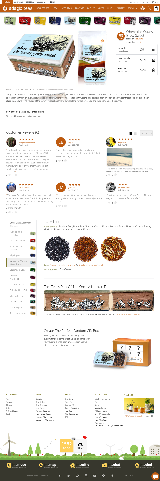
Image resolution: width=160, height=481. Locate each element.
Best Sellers (40, 402)
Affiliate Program (101, 411)
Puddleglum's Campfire (16, 233)
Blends (9, 405)
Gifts (8, 408)
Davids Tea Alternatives (45, 420)
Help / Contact (100, 420)
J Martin (139, 42)
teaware (79, 8)
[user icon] (61, 142)
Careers (98, 402)
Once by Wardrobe (14, 277)
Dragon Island (16, 301)
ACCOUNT (134, 2)
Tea (7, 399)
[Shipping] (145, 2)
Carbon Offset (71, 405)
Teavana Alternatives (44, 417)
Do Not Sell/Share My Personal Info (109, 426)
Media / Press (100, 408)
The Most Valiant (17, 240)
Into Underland (17, 295)
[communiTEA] (143, 8)
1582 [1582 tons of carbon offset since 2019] (66, 444)
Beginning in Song (17, 269)
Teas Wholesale (101, 417)
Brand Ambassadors (103, 414)
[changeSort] (146, 133)
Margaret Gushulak (27, 142)
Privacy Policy (128, 475)
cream (54, 265)
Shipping (39, 399)
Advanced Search (43, 411)
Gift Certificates (12, 411)
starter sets (43, 8)
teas (56, 8)
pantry (120, 8)
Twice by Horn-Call (18, 290)
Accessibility (99, 423)
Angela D (122, 142)
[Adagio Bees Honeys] (52, 2)
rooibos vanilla (67, 265)
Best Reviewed (41, 405)
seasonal (133, 8)
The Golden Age (17, 284)
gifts (101, 8)
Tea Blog (68, 411)
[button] (136, 49)
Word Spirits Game (72, 414)
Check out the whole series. (128, 314)
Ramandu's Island (18, 313)
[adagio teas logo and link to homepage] (18, 8)
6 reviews (139, 38)
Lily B (70, 142)
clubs (110, 8)
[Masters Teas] (18, 2)
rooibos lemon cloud (90, 265)
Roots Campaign (72, 408)
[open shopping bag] (156, 8)
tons (66, 448)
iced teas (67, 8)
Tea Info (68, 402)
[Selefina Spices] (41, 2)
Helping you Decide (43, 414)
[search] (149, 8)
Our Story (69, 399)
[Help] (155, 2)
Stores (97, 405)
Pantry (8, 414)
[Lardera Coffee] (30, 2)
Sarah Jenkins (24, 187)
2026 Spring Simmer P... (134, 416)
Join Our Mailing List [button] (102, 399)
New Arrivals (40, 408)
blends (91, 8)
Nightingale (15, 255)
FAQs (67, 417)
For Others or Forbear (16, 248)
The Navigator (16, 307)
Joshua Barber (124, 187)
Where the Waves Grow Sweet (18, 262)
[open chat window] (155, 476)
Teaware (9, 402)
